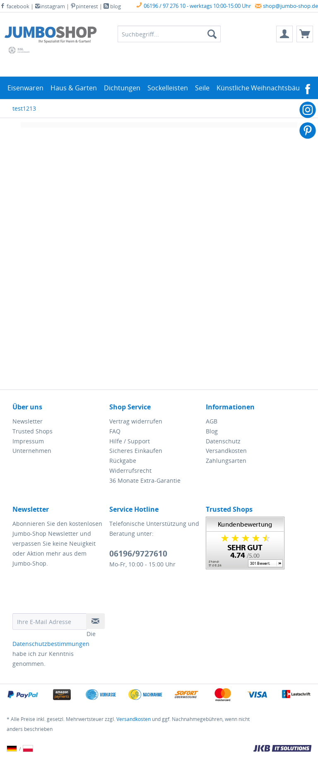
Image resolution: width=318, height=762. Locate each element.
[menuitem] (284, 34)
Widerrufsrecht (130, 470)
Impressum (28, 441)
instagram (50, 6)
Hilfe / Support (129, 441)
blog (112, 6)
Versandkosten (226, 451)
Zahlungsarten (226, 460)
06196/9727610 (138, 553)
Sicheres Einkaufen (135, 451)
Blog (212, 431)
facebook (14, 6)
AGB (211, 421)
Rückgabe (122, 460)
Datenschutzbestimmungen (50, 644)
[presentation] (75, 593)
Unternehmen (31, 451)
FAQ (114, 431)
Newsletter (27, 421)
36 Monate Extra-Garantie (145, 480)
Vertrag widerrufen (135, 421)
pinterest (84, 6)
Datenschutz (223, 441)
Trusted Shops (32, 431)
